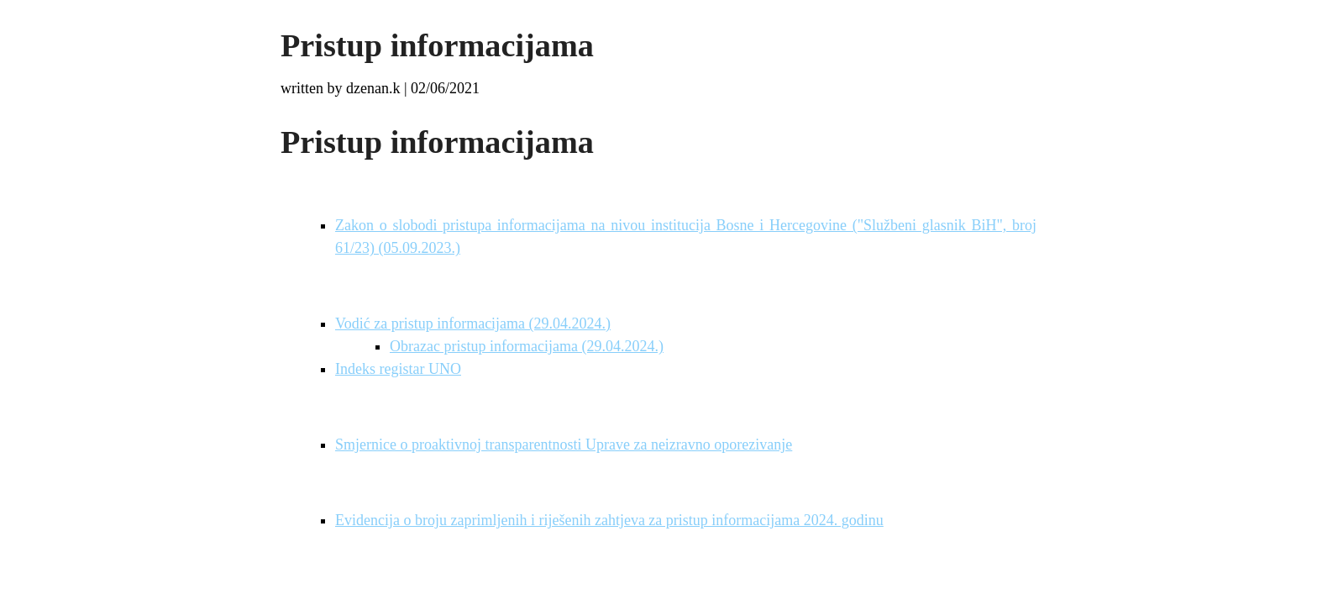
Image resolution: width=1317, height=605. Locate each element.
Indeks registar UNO (398, 368)
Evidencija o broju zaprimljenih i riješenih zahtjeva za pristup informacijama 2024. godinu (609, 520)
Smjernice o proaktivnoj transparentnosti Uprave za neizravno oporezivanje (563, 444)
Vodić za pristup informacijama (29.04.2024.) (473, 323)
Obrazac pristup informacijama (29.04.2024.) (527, 346)
